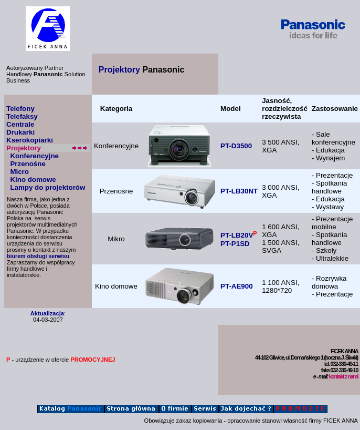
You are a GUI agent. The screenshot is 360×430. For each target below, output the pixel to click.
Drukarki (20, 132)
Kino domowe (33, 179)
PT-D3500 (236, 146)
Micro (19, 172)
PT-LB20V (236, 236)
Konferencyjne (34, 156)
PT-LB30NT (239, 191)
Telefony (20, 108)
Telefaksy (22, 116)
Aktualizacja (47, 313)
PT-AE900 (236, 286)
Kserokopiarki (29, 140)
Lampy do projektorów (47, 187)
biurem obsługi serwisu (38, 256)
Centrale (20, 124)
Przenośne (27, 164)
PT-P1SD (235, 244)
